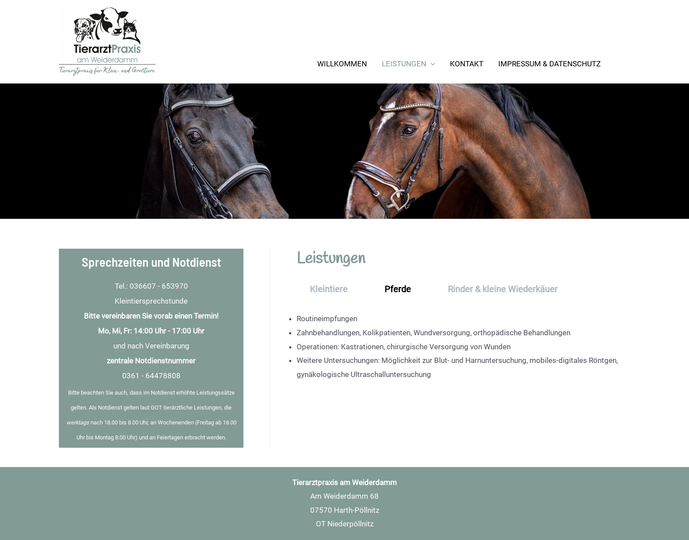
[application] (430, 63)
